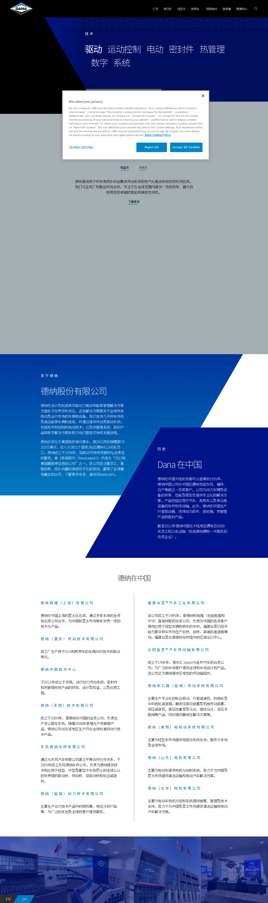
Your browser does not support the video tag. (134, 288)
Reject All (152, 147)
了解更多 (134, 201)
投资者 (227, 9)
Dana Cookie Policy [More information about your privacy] (158, 135)
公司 (155, 9)
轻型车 (181, 9)
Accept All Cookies (186, 147)
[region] (135, 125)
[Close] (203, 96)
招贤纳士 (211, 9)
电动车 (168, 9)
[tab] (124, 169)
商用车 (195, 9)
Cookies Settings (81, 147)
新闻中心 (241, 9)
